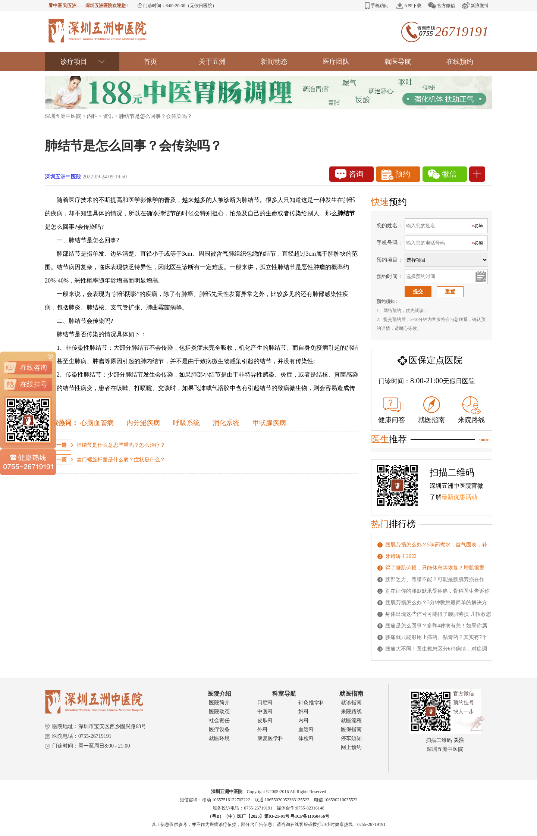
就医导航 (397, 61)
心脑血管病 (97, 423)
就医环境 (219, 738)
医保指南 (351, 729)
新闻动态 (274, 61)
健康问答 (391, 410)
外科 (262, 729)
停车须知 (351, 738)
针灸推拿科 (311, 702)
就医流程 (351, 720)
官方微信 (441, 5)
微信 (442, 174)
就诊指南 (351, 702)
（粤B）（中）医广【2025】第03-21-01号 (249, 816)
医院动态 (219, 711)
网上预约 (351, 747)
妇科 (303, 711)
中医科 (265, 711)
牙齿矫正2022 (401, 556)
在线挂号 (33, 354)
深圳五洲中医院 (63, 116)
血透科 (306, 729)
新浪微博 (475, 5)
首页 (150, 61)
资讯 (108, 116)
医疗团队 (336, 61)
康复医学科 (270, 738)
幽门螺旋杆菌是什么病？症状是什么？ (120, 459)
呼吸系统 (186, 423)
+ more (483, 440)
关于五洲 (212, 61)
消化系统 (226, 423)
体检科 (306, 738)
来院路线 (471, 410)
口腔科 (265, 702)
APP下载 (408, 6)
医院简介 (219, 702)
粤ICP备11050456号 (310, 816)
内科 (92, 116)
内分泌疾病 (143, 423)
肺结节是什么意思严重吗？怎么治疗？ (120, 445)
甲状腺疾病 (269, 423)
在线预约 (459, 61)
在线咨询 (33, 337)
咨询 (349, 174)
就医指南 (431, 410)
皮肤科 (265, 720)
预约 (395, 174)
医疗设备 (219, 729)
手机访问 (377, 5)
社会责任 (219, 720)
